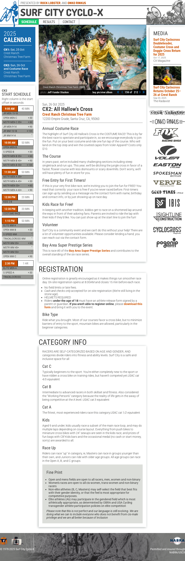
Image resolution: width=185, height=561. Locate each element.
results (49, 22)
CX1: (14, 49)
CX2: (14, 65)
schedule (29, 22)
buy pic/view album (102, 92)
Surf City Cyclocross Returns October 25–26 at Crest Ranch (167, 91)
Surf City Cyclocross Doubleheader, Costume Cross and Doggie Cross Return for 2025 (166, 47)
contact (69, 22)
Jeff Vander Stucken (58, 92)
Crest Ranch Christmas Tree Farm (67, 114)
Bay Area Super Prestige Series (89, 250)
